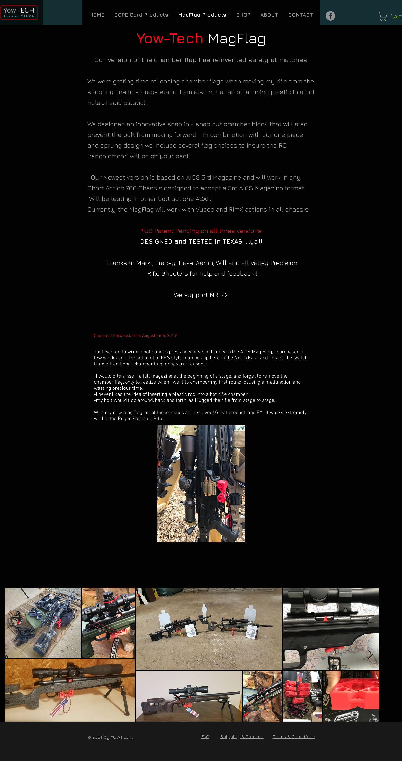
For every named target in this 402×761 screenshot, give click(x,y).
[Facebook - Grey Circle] (330, 16)
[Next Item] (371, 655)
